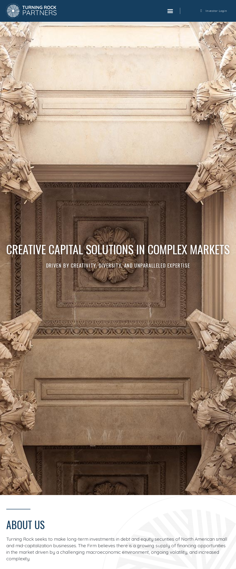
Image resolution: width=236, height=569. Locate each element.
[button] (170, 10)
